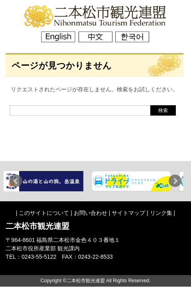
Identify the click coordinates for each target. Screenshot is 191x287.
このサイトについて (44, 213)
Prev (16, 181)
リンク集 (161, 213)
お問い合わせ (90, 213)
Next (175, 181)
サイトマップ (128, 213)
